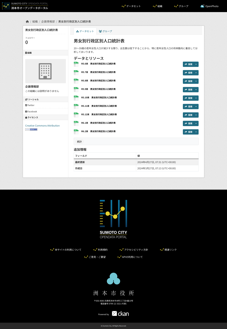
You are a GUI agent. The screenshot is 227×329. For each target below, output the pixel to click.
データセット (133, 6)
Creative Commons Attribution (42, 125)
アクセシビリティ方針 (136, 249)
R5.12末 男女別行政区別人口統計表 (99, 114)
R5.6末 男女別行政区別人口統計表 (98, 63)
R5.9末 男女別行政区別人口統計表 (98, 88)
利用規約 (103, 249)
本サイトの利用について (68, 249)
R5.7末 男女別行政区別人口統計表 (98, 72)
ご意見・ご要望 (97, 257)
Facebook (31, 111)
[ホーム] (27, 21)
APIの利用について (132, 257)
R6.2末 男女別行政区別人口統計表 (98, 131)
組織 (159, 6)
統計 (79, 141)
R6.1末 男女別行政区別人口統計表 (98, 122)
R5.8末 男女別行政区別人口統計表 (98, 80)
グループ (183, 6)
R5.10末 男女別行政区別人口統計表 (99, 97)
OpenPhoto (212, 6)
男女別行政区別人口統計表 (74, 21)
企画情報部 (48, 21)
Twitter (29, 105)
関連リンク (171, 249)
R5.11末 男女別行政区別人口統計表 (99, 105)
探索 (188, 64)
